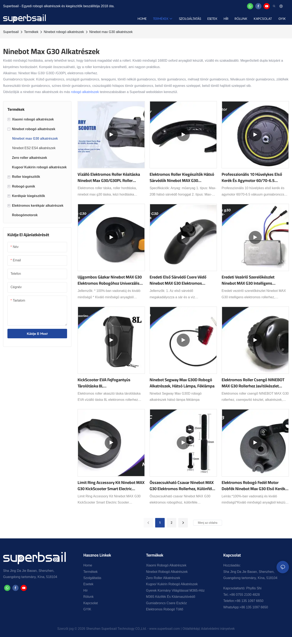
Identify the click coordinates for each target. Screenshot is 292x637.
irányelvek (227, 629)
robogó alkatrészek (85, 92)
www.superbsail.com (164, 629)
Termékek (31, 32)
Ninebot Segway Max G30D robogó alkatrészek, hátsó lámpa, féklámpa (182, 383)
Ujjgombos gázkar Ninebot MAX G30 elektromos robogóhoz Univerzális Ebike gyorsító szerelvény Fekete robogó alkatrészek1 (110, 280)
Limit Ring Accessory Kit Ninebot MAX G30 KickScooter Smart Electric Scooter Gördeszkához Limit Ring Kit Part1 (111, 485)
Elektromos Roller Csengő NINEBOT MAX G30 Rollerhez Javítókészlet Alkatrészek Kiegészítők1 (253, 383)
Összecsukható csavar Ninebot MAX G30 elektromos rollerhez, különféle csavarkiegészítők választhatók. (182, 485)
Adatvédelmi (210, 629)
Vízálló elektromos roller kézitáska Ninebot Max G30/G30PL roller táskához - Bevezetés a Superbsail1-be (110, 177)
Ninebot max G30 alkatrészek (111, 32)
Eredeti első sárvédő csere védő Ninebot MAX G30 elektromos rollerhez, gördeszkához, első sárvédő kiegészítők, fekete (178, 280)
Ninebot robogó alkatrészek (64, 32)
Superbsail (11, 32)
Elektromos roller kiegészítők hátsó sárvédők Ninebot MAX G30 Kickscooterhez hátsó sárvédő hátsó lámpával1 (182, 177)
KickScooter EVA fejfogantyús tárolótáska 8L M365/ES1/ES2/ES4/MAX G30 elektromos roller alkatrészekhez (107, 383)
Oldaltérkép (191, 629)
